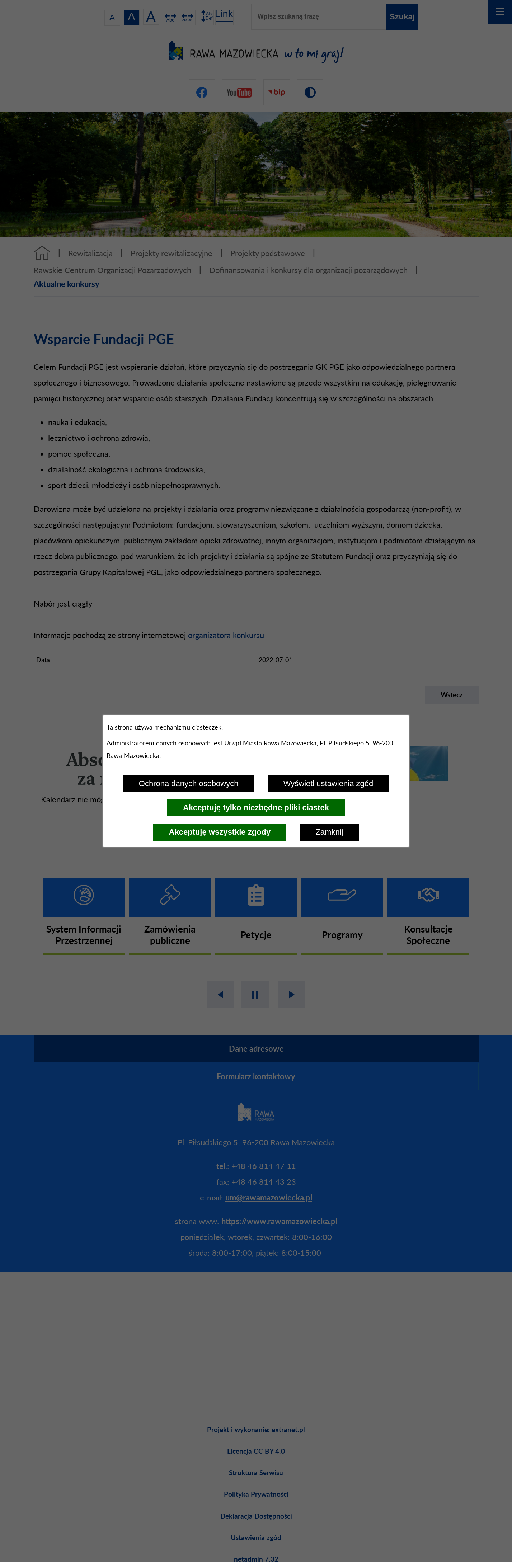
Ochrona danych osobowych (189, 783)
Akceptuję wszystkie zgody (220, 831)
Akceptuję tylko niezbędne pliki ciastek (256, 807)
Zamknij (329, 831)
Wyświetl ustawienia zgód (328, 783)
